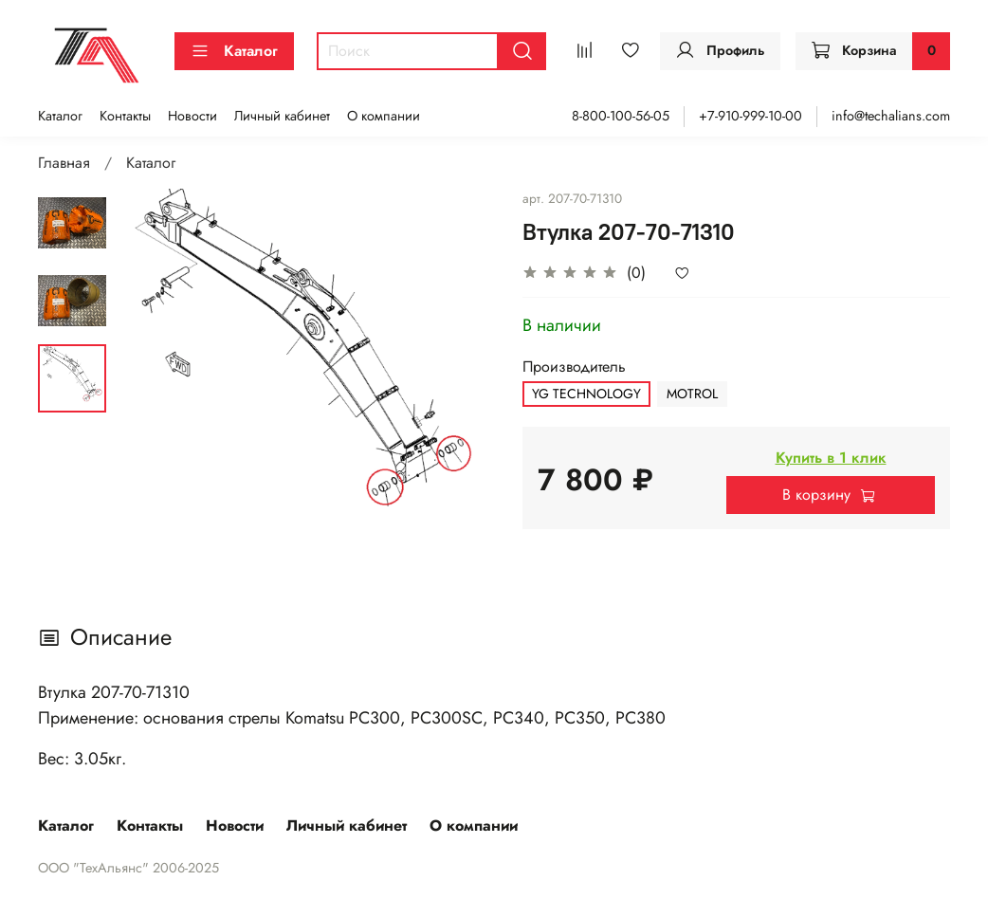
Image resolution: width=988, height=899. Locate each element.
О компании (383, 115)
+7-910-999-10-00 (750, 115)
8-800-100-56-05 (620, 115)
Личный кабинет (282, 115)
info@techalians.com (891, 115)
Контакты (125, 115)
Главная (64, 163)
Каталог (234, 51)
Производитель (574, 367)
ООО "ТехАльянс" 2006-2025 (128, 867)
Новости (192, 115)
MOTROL (692, 393)
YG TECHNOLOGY (586, 393)
